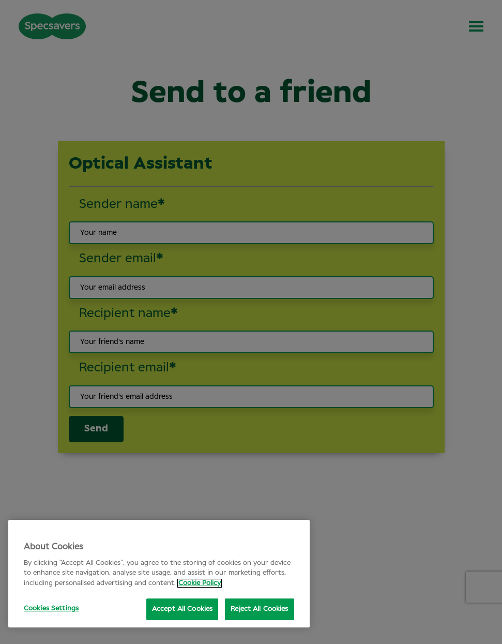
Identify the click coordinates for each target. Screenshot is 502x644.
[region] (159, 573)
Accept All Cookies (182, 609)
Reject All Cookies (259, 609)
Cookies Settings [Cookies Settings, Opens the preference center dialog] (51, 608)
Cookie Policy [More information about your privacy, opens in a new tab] (199, 583)
